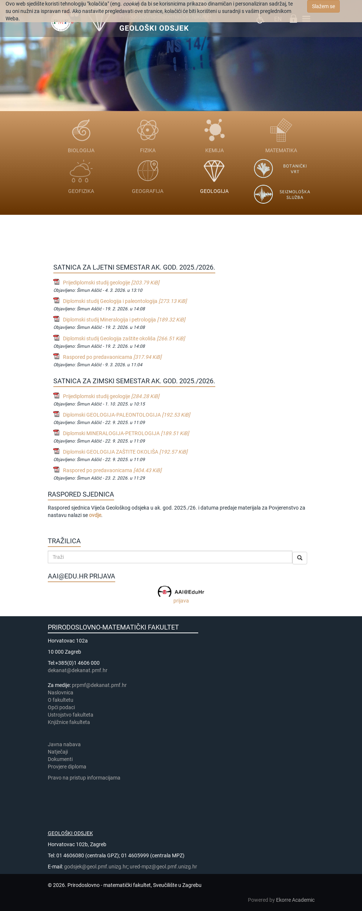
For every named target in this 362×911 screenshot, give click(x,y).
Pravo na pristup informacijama (85, 778)
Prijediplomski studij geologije (111, 283)
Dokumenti (60, 759)
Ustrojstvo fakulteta (70, 715)
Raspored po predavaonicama (112, 357)
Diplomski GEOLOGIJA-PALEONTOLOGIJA (126, 415)
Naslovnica (60, 692)
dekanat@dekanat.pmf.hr (77, 670)
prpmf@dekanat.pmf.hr (99, 685)
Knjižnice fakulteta (69, 722)
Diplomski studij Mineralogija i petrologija (124, 320)
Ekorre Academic (295, 900)
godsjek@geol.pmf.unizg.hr (95, 867)
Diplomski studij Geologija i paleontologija (125, 301)
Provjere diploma (67, 767)
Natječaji (58, 752)
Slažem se (323, 6)
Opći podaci (61, 707)
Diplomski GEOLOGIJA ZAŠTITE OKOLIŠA (125, 452)
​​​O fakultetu (60, 700)
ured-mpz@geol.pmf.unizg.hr (163, 867)
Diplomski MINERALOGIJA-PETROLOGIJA (126, 433)
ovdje (95, 515)
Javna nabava (64, 744)
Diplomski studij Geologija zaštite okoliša (124, 338)
